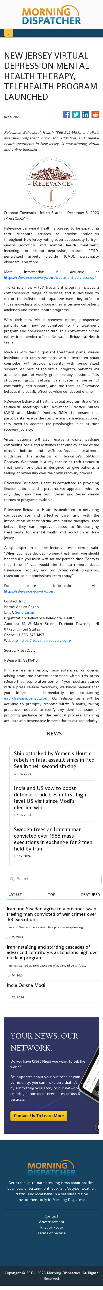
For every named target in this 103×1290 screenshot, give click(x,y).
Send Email (24, 612)
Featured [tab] (90, 894)
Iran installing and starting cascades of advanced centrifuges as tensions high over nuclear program (53, 952)
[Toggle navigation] (8, 33)
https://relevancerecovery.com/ (30, 591)
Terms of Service (51, 1233)
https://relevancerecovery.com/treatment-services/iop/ (50, 277)
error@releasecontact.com (26, 698)
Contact (51, 1216)
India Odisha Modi (26, 985)
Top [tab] (51, 894)
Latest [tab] (15, 894)
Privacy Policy (51, 1227)
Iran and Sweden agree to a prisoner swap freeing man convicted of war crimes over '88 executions (51, 914)
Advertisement (51, 1221)
